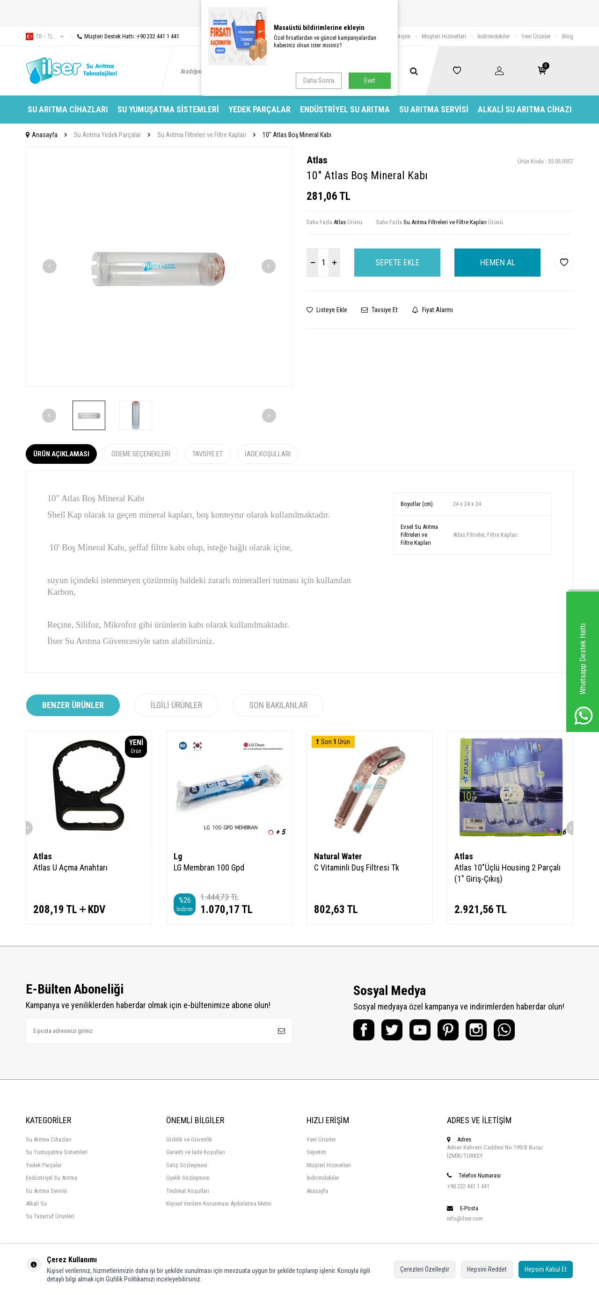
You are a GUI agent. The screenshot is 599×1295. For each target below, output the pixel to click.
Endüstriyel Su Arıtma (345, 109)
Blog (567, 36)
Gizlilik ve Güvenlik (189, 1139)
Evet (369, 80)
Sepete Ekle (397, 262)
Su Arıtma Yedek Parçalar (107, 135)
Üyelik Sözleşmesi (188, 1177)
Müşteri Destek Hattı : (125, 36)
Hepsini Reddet (487, 1269)
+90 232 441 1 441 (468, 1186)
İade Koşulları (268, 454)
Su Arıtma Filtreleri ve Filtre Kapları (201, 135)
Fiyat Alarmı (432, 310)
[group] (159, 266)
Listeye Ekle (327, 310)
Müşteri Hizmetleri (444, 36)
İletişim (401, 36)
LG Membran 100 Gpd (209, 867)
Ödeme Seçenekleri (140, 454)
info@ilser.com (465, 1218)
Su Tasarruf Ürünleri (50, 1216)
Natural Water (338, 856)
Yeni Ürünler (536, 36)
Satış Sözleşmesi (186, 1165)
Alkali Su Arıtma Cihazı (525, 109)
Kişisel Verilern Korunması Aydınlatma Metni (218, 1203)
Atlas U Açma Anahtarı (70, 867)
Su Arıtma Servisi (433, 109)
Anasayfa (42, 135)
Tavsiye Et (379, 310)
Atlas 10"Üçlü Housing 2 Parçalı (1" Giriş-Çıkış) (507, 873)
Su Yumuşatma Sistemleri (168, 109)
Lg (178, 856)
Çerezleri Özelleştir (424, 1269)
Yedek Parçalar (259, 109)
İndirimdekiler (493, 36)
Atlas (317, 160)
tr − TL (45, 36)
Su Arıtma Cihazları (68, 109)
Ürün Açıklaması (61, 454)
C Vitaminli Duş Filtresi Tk (356, 867)
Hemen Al (497, 262)
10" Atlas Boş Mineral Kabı (297, 135)
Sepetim (316, 1152)
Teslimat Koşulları (187, 1190)
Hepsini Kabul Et (546, 1269)
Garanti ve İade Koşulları (195, 1152)
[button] (50, 266)
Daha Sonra (318, 80)
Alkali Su (36, 1203)
